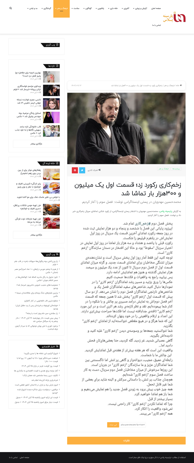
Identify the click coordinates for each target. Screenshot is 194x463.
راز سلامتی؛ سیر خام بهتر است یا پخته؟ (42, 313)
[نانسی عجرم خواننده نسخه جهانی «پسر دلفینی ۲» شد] (51, 104)
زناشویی (101, 8)
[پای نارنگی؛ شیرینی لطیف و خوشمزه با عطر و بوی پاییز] (51, 188)
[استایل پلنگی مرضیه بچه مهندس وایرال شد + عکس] (51, 117)
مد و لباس (33, 8)
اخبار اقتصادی (48, 346)
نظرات (126, 441)
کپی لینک (113, 424)
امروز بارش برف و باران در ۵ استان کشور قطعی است (36, 384)
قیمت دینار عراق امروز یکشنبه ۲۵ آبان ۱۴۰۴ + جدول (36, 402)
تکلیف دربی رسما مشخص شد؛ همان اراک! (40, 375)
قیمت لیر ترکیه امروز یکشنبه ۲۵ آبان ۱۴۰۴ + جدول (37, 397)
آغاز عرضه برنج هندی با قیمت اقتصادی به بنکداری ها (36, 370)
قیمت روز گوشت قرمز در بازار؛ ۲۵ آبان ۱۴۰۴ (39, 366)
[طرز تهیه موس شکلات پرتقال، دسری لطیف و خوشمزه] (51, 209)
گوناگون (88, 8)
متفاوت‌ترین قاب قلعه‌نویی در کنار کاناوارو (41, 300)
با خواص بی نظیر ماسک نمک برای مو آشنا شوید (38, 197)
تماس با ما (156, 25)
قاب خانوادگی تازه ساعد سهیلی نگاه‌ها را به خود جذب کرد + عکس (28, 130)
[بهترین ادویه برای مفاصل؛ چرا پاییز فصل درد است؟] (51, 77)
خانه (179, 85)
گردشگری (47, 8)
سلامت (76, 8)
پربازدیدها (176, 168)
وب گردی (50, 254)
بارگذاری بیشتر (36, 143)
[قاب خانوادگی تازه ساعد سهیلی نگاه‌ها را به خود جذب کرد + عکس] (51, 131)
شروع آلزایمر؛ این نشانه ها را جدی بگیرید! (41, 353)
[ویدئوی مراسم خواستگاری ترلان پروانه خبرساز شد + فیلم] (51, 90)
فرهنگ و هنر (62, 8)
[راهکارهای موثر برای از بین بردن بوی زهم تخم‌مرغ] (51, 174)
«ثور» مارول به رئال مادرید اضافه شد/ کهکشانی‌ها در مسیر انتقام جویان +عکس (36, 279)
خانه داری (114, 8)
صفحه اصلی (156, 8)
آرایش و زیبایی (141, 8)
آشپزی (126, 8)
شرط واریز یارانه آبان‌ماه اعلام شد (44, 380)
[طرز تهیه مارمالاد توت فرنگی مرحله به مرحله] (51, 223)
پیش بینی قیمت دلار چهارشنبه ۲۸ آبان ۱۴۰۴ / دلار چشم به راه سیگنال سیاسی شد (37, 320)
